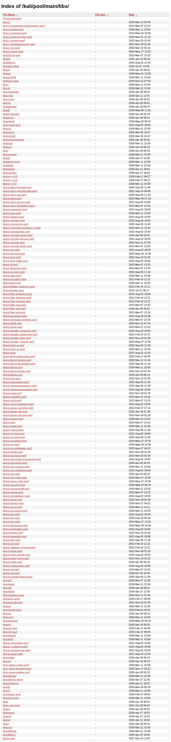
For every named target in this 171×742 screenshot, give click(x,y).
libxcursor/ (9, 99)
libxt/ (5, 701)
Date (131, 14)
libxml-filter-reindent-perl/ (17, 301)
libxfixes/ (8, 143)
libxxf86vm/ (9, 734)
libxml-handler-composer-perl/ (20, 330)
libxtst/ (6, 720)
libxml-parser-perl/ (13, 419)
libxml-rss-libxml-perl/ (15, 441)
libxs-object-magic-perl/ (16, 665)
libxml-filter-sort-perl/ (14, 308)
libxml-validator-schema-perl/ (19, 547)
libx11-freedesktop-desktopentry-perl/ (24, 26)
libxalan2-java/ (11, 66)
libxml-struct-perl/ (12, 507)
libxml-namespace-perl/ (16, 382)
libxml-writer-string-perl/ (16, 558)
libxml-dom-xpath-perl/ (15, 261)
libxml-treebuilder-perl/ (15, 529)
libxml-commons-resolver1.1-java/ (22, 228)
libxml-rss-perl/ (11, 444)
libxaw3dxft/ (9, 77)
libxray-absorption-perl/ (16, 643)
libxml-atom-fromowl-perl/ (17, 187)
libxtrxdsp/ (8, 712)
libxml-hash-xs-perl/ (14, 349)
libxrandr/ (8, 639)
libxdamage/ (10, 106)
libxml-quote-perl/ (12, 426)
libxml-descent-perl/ (14, 253)
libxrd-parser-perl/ (13, 654)
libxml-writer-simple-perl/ (16, 554)
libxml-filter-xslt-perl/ (14, 312)
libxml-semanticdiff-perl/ (16, 488)
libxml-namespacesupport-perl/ (20, 389)
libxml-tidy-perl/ (11, 514)
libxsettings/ (9, 676)
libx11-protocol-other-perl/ (17, 37)
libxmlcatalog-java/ (13, 595)
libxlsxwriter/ (10, 173)
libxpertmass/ (10, 621)
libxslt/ (6, 687)
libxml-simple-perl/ (13, 492)
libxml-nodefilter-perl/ (15, 397)
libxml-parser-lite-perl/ (15, 411)
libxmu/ (7, 613)
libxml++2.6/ (10, 183)
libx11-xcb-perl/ (11, 48)
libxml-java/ (9, 353)
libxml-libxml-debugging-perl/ (19, 356)
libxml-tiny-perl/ (11, 518)
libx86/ (6, 59)
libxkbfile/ (8, 165)
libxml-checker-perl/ (14, 220)
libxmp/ (7, 606)
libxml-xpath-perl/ (12, 562)
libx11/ (6, 22)
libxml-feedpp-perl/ (13, 290)
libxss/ (6, 690)
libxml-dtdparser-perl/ (15, 268)
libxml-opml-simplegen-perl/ (18, 404)
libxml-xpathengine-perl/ (16, 566)
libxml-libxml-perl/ (13, 367)
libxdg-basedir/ (11, 114)
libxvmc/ (7, 727)
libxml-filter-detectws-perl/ (17, 297)
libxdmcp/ (8, 117)
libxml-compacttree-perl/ (16, 231)
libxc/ (6, 84)
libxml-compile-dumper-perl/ (18, 239)
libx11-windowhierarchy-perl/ (19, 44)
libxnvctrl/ (8, 617)
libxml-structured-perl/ (15, 510)
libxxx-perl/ (9, 738)
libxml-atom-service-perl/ (17, 202)
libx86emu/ (9, 62)
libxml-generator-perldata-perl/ (20, 319)
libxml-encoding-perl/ (14, 279)
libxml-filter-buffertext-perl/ (17, 294)
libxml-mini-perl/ (12, 378)
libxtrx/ (6, 709)
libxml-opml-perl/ (12, 400)
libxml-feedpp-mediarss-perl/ (19, 286)
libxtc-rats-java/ (11, 705)
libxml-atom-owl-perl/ (14, 195)
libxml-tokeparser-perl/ (15, 525)
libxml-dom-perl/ (12, 257)
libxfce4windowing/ (13, 139)
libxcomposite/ (11, 92)
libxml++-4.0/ (10, 176)
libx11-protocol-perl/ (14, 40)
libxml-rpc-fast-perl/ (14, 433)
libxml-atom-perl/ (12, 198)
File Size (100, 14)
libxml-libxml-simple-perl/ (17, 371)
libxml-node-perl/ (12, 393)
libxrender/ (9, 657)
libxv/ (6, 724)
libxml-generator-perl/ (15, 316)
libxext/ (7, 128)
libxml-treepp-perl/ (13, 532)
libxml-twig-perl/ (12, 540)
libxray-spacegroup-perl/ (16, 650)
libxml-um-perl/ (11, 543)
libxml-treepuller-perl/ (15, 536)
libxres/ (7, 661)
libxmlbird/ (8, 591)
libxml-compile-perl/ (14, 242)
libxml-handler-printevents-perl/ (20, 334)
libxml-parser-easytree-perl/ (18, 408)
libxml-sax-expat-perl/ (15, 463)
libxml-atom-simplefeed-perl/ (19, 206)
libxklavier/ (9, 169)
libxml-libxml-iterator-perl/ (17, 360)
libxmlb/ (7, 588)
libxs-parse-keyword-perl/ (17, 668)
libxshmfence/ (11, 683)
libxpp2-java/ (10, 628)
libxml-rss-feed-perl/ (14, 437)
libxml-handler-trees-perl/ (17, 338)
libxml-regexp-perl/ (13, 430)
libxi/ (5, 150)
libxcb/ (6, 88)
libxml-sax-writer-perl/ (15, 477)
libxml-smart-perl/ (12, 499)
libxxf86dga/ (9, 731)
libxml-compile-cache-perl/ (17, 235)
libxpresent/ (9, 635)
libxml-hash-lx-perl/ (13, 345)
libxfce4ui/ (8, 132)
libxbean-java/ (11, 81)
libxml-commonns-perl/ (15, 224)
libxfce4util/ (9, 136)
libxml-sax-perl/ (11, 474)
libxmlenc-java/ (11, 599)
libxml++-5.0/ (10, 180)
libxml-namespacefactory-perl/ (20, 385)
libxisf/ (6, 158)
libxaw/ (7, 73)
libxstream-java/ (12, 694)
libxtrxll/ (7, 716)
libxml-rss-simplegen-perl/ (17, 448)
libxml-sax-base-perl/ (14, 455)
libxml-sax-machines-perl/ (17, 470)
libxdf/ (6, 110)
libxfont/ (7, 147)
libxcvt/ (7, 103)
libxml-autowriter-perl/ (15, 209)
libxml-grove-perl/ (12, 327)
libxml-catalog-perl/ (13, 217)
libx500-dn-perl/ (11, 55)
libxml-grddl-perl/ (12, 323)
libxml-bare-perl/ (12, 213)
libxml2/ (7, 580)
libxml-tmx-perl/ (11, 521)
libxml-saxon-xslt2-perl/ (16, 481)
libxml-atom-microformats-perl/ (20, 191)
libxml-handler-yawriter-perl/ (18, 341)
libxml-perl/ (9, 422)
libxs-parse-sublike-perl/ (16, 672)
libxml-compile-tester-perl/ (17, 246)
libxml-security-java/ (14, 485)
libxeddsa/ (8, 121)
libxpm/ (7, 624)
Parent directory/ (12, 18)
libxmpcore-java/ (12, 610)
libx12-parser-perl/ (13, 51)
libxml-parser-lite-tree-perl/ (18, 415)
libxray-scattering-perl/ (15, 646)
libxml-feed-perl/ (12, 283)
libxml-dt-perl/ (10, 264)
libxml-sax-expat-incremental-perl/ (22, 459)
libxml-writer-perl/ (12, 551)
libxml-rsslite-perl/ (13, 452)
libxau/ (6, 70)
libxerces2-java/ (12, 125)
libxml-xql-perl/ (11, 569)
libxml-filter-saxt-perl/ (14, 305)
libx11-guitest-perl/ (13, 29)
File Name (9, 14)
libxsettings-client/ (13, 679)
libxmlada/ (8, 584)
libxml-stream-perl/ (13, 503)
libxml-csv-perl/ (11, 250)
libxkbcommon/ (11, 161)
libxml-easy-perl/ (12, 275)
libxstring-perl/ (11, 698)
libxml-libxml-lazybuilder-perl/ (19, 363)
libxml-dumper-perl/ (14, 272)
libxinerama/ (10, 154)
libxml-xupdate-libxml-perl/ (17, 577)
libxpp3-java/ (10, 632)
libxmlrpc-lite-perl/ (13, 602)
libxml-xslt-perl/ (11, 573)
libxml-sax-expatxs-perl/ (16, 466)
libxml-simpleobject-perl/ (16, 496)
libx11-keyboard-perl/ (15, 33)
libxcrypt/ (8, 95)
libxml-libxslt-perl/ (12, 375)
